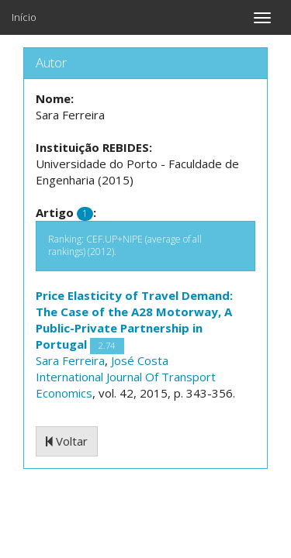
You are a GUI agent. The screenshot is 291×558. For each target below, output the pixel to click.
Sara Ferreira (70, 360)
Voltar (67, 441)
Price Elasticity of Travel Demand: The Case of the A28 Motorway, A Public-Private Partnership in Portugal (134, 320)
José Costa (139, 360)
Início (24, 17)
